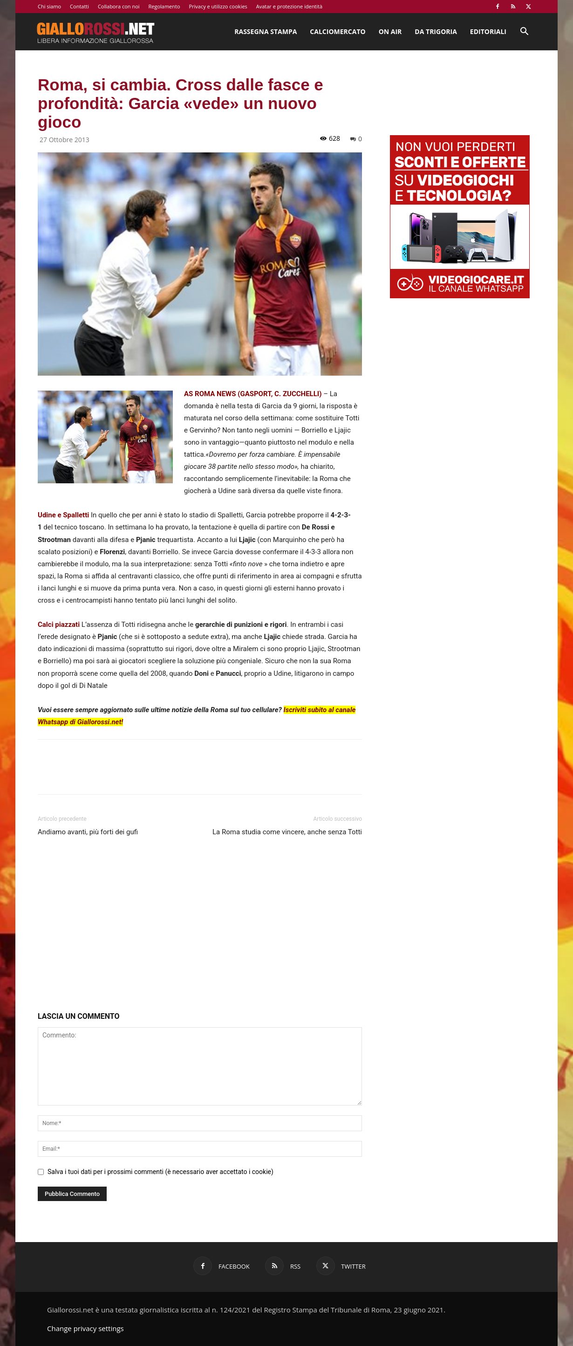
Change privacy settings (85, 1328)
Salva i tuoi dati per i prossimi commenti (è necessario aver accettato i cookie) (160, 1171)
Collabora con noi (119, 6)
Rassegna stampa (265, 31)
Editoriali (488, 31)
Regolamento (164, 6)
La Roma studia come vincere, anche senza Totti (287, 832)
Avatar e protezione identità (289, 6)
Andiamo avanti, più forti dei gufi (88, 832)
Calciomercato (337, 31)
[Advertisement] (200, 926)
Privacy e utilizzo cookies (218, 6)
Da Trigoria (436, 31)
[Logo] (95, 31)
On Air (390, 31)
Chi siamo (49, 6)
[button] (524, 32)
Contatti (79, 6)
